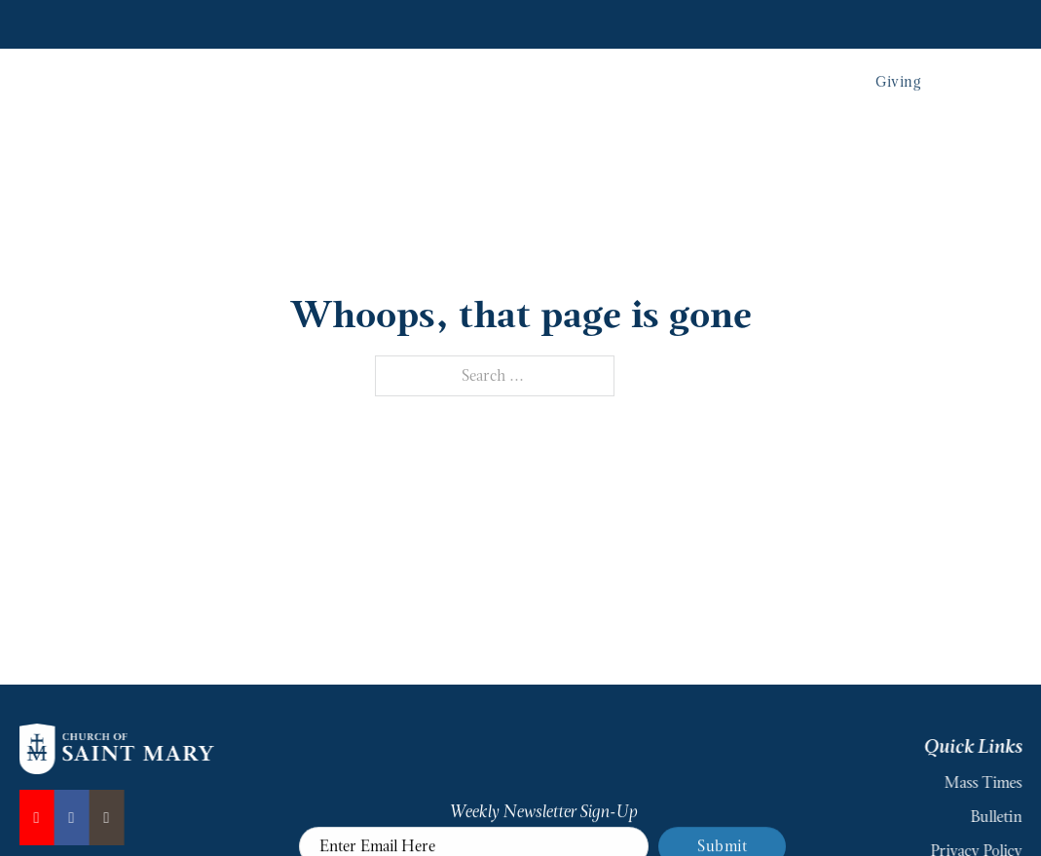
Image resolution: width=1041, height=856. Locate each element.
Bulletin (999, 816)
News (627, 22)
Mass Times (703, 22)
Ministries (658, 71)
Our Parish (477, 71)
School (732, 71)
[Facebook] (66, 817)
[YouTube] (31, 817)
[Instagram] (101, 817)
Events (795, 71)
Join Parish (795, 22)
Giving (897, 71)
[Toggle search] (990, 72)
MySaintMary (977, 22)
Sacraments (570, 71)
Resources (880, 22)
